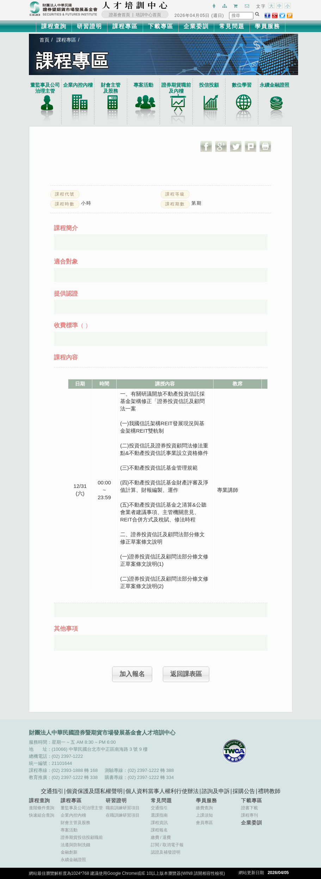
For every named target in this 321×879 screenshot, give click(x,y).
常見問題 (232, 26)
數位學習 (242, 85)
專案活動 (143, 85)
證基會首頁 (119, 14)
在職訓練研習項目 (123, 815)
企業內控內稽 (78, 85)
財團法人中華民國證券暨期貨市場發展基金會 (63, 9)
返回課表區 (186, 673)
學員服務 (267, 26)
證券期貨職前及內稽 (176, 88)
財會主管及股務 (75, 822)
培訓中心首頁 (148, 14)
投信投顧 (209, 85)
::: (169, 5)
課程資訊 (159, 822)
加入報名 (132, 673)
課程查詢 (54, 26)
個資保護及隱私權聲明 (94, 791)
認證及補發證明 (165, 852)
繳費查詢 (204, 807)
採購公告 (244, 791)
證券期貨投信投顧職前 (82, 837)
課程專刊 (249, 815)
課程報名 (159, 830)
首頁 (44, 39)
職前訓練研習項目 (123, 807)
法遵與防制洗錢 (75, 844)
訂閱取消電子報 (167, 844)
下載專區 (160, 26)
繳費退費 (161, 837)
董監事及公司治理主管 (45, 88)
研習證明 (89, 26)
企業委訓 (196, 26)
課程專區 (125, 26)
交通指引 (52, 791)
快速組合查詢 (41, 815)
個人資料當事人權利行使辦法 (162, 791)
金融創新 (69, 852)
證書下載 (249, 807)
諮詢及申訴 (216, 791)
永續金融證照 (274, 85)
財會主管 (110, 88)
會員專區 (204, 822)
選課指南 (159, 815)
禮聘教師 (269, 791)
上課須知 (204, 815)
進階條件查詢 (41, 807)
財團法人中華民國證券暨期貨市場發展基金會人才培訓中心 (134, 5)
